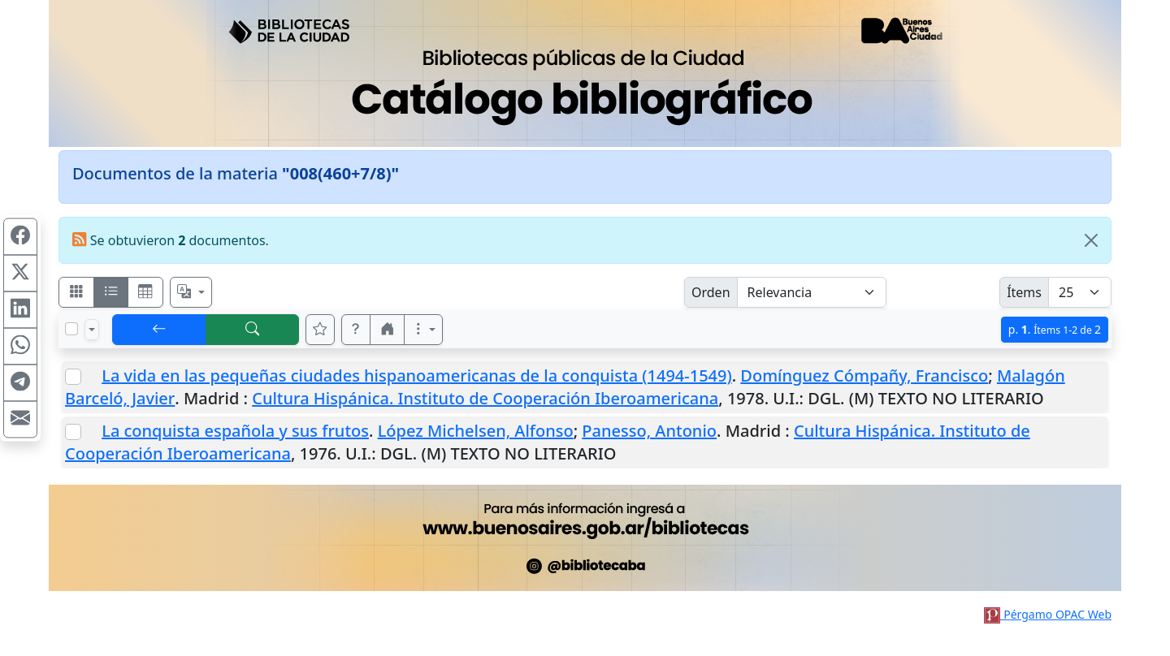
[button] (355, 329)
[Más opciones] (423, 329)
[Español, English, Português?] (191, 292)
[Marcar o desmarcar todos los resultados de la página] (71, 328)
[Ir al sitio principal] (585, 73)
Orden (710, 292)
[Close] (1091, 240)
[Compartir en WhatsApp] (20, 346)
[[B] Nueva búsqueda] (253, 329)
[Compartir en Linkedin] (20, 310)
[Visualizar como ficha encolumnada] (111, 292)
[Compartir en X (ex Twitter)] (20, 273)
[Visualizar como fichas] (76, 292)
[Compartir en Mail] (20, 419)
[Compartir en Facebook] (20, 237)
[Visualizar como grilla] (145, 292)
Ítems (1024, 292)
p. (1054, 329)
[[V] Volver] (159, 329)
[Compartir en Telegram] (20, 383)
